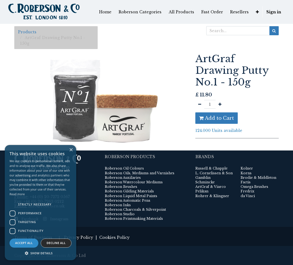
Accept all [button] (24, 243)
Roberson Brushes (121, 187)
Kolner (247, 168)
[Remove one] (199, 104)
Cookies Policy (114, 237)
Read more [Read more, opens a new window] (17, 194)
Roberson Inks (118, 205)
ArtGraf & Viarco (210, 187)
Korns (246, 173)
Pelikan (201, 191)
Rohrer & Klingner (212, 196)
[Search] (274, 30)
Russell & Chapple (211, 168)
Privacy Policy (78, 237)
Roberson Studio (120, 214)
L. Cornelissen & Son (214, 173)
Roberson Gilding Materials (129, 191)
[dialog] (40, 202)
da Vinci (248, 196)
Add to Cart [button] (216, 118)
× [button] (71, 150)
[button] (257, 12)
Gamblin (203, 177)
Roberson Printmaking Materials (134, 218)
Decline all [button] (56, 243)
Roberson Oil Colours (124, 168)
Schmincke (205, 182)
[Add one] (220, 104)
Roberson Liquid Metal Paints (131, 196)
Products (27, 32)
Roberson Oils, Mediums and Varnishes (139, 173)
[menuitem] (105, 12)
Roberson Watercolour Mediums (134, 182)
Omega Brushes (254, 187)
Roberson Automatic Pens (127, 200)
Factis (246, 182)
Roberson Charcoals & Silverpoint (135, 209)
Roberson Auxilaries (123, 177)
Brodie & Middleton (258, 177)
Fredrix (247, 191)
